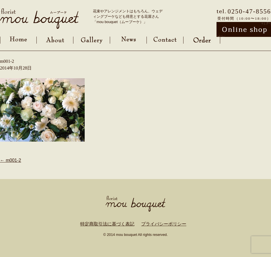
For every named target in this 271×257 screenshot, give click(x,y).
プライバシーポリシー (163, 224)
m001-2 (10, 160)
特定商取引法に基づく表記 (107, 224)
